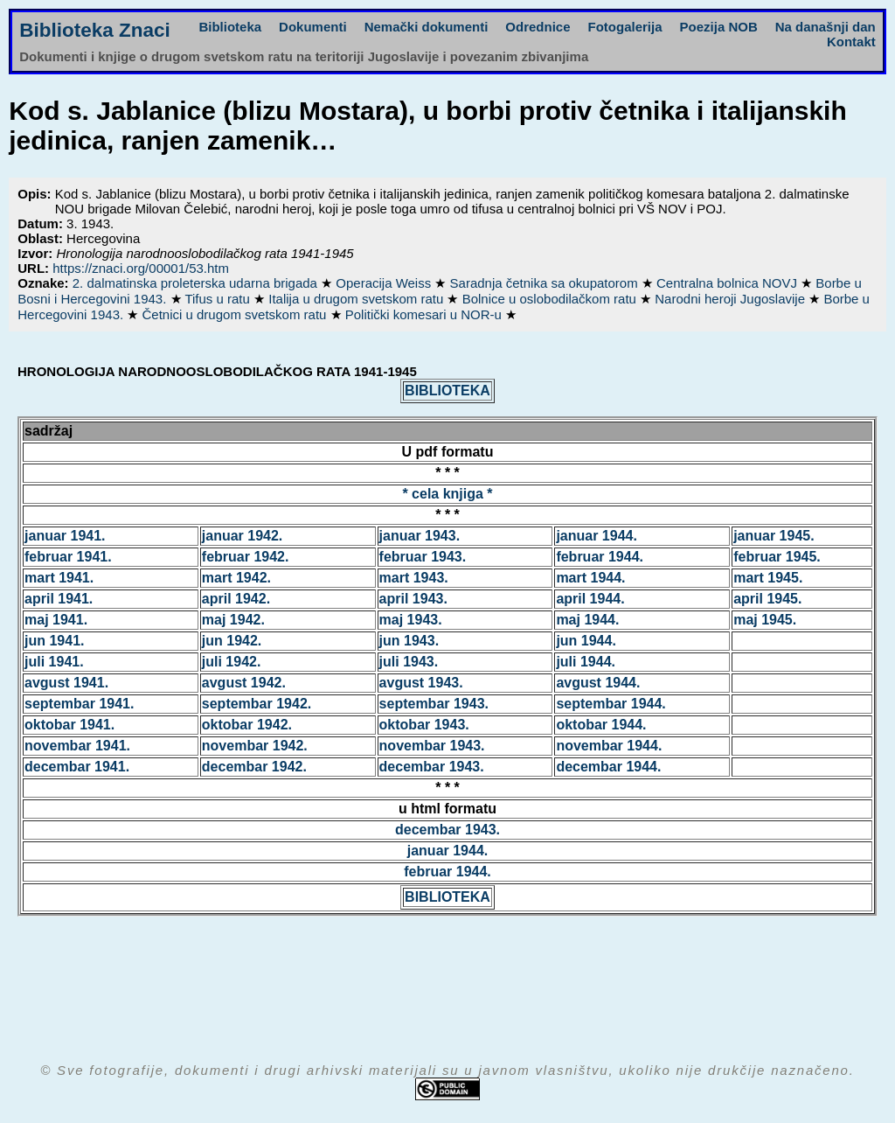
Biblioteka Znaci (94, 30)
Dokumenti (313, 26)
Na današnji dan (825, 26)
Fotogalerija (625, 26)
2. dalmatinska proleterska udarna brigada (197, 283)
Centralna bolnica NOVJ (728, 283)
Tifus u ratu (218, 298)
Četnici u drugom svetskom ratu (236, 314)
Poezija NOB (719, 26)
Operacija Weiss (385, 283)
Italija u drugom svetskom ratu (357, 298)
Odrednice (537, 26)
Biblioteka (229, 26)
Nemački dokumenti (426, 26)
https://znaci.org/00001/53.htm (140, 268)
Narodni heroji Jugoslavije (731, 298)
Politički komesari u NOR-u (425, 314)
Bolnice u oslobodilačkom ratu (551, 298)
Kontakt (851, 41)
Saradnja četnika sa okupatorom (546, 283)
